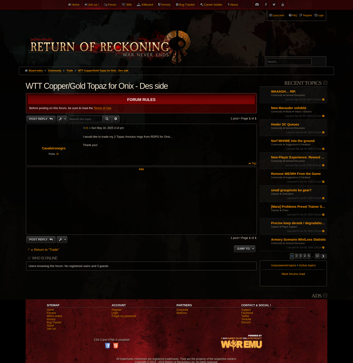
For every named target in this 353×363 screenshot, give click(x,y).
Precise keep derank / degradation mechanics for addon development (298, 223)
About (234, 4)
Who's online (54, 316)
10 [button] (317, 256)
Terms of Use (102, 108)
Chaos (285, 210)
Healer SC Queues (285, 124)
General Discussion (295, 95)
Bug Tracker (187, 4)
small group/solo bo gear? (291, 190)
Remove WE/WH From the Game (296, 174)
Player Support (289, 227)
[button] (324, 256)
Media (288, 111)
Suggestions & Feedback (297, 144)
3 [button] (300, 256)
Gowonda (182, 309)
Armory (166, 4)
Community (277, 95)
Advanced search (281, 54)
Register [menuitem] (307, 15)
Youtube (246, 319)
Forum (112, 4)
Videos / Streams (303, 111)
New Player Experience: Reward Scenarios (298, 157)
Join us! (51, 328)
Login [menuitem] (321, 15)
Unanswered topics (283, 265)
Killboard (147, 4)
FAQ (294, 15)
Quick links (278, 15)
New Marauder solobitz (288, 108)
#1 (86, 128)
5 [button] (309, 256)
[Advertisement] (141, 202)
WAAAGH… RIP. (283, 91)
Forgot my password (124, 316)
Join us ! (93, 4)
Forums (51, 313)
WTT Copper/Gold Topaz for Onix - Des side (103, 70)
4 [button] (305, 256)
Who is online (44, 258)
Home (75, 4)
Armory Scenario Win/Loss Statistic (298, 239)
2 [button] (296, 256)
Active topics (307, 265)
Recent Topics (302, 83)
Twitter (245, 316)
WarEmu (181, 313)
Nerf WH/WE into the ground (293, 141)
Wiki (129, 4)
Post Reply (38, 119)
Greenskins (288, 194)
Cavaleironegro (54, 148)
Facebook (247, 313)
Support (275, 227)
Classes (275, 194)
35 (57, 154)
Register (117, 309)
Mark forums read (293, 274)
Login (115, 313)
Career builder (213, 4)
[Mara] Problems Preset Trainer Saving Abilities (298, 206)
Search (320, 62)
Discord (246, 322)
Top (254, 163)
